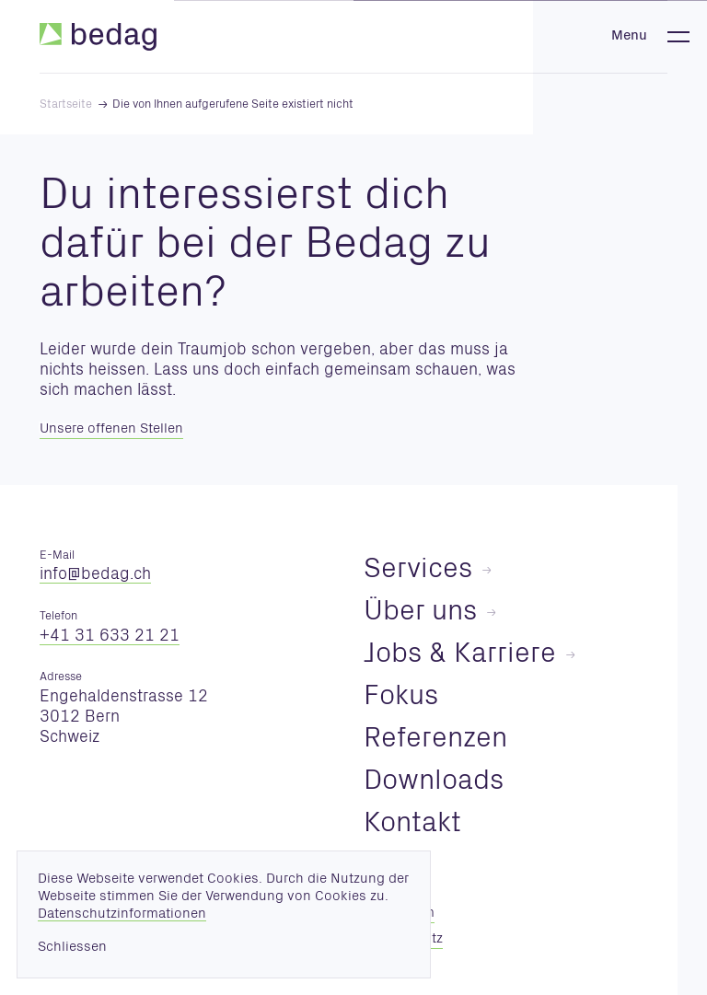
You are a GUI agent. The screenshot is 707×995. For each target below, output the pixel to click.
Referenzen (435, 740)
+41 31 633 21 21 (110, 637)
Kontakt (412, 825)
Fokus (401, 698)
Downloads (434, 783)
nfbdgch (95, 575)
